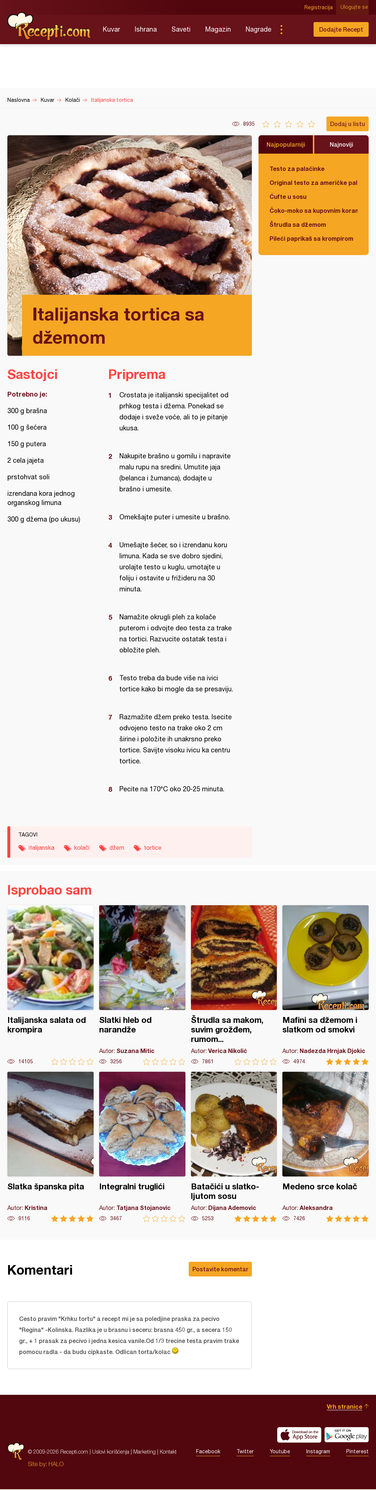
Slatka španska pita (50, 1147)
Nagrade (258, 29)
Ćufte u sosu (288, 196)
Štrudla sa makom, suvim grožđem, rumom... (234, 985)
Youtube (280, 1452)
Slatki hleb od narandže (142, 985)
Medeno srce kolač (325, 1147)
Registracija (319, 7)
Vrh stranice (344, 1407)
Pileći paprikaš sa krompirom (311, 238)
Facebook (208, 1452)
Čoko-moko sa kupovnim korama (314, 210)
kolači (82, 847)
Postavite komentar (220, 1268)
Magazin (218, 29)
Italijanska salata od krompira (50, 985)
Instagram (318, 1452)
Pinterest (357, 1452)
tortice (153, 847)
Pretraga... (296, 29)
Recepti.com (49, 26)
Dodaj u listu (347, 123)
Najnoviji (341, 144)
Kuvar (111, 29)
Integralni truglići (142, 1147)
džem (116, 847)
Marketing (144, 1452)
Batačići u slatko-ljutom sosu (234, 1147)
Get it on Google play (347, 1435)
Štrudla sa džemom (298, 224)
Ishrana (146, 29)
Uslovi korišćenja (110, 1452)
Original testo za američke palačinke (314, 182)
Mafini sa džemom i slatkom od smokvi (325, 985)
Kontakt (168, 1452)
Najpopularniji (286, 144)
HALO (56, 1464)
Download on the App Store (299, 1435)
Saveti (181, 29)
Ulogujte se (355, 7)
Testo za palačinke (297, 168)
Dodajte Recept (341, 29)
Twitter (245, 1452)
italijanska (41, 847)
